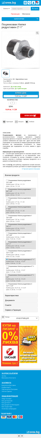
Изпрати (21, 121)
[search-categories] (6, 8)
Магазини (26, 14)
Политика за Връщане (9, 409)
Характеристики (12, 296)
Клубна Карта (6, 387)
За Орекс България (10, 373)
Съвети (8, 305)
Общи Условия (6, 398)
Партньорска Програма (9, 389)
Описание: (7, 133)
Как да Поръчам (7, 401)
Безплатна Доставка (9, 385)
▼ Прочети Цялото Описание (31, 169)
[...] (20, 8)
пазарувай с (6, 413)
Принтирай (8, 121)
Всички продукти (12, 175)
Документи (10, 300)
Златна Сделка (7, 391)
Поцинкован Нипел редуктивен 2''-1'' (21, 259)
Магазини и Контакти (9, 378)
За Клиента (6, 383)
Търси (35, 8)
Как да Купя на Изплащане (10, 405)
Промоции (15, 14)
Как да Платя (6, 402)
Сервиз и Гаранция (13, 310)
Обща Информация (10, 396)
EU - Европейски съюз (20, 79)
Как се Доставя (7, 406)
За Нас (4, 376)
